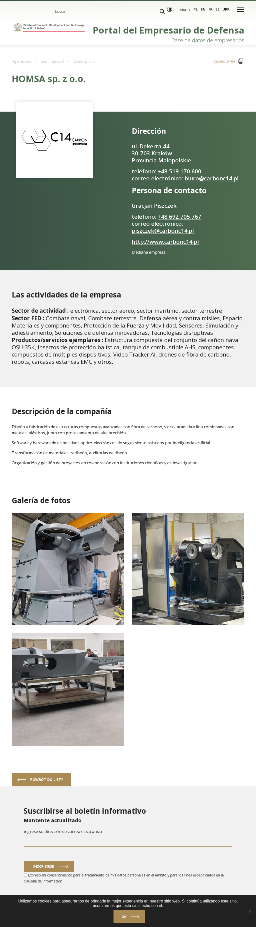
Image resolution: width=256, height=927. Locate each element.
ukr (226, 9)
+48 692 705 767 (179, 216)
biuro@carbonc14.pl (211, 178)
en (203, 9)
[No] (249, 911)
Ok (124, 916)
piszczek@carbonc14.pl (163, 230)
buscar (60, 11)
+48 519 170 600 (179, 171)
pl (196, 9)
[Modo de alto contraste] (169, 9)
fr (210, 9)
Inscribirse (43, 866)
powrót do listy (46, 779)
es (218, 9)
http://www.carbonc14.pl (165, 241)
